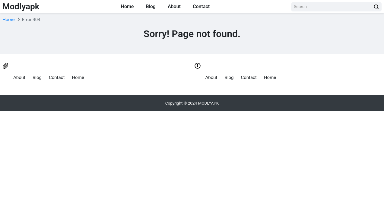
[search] (376, 6)
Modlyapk (21, 6)
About (174, 6)
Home (127, 6)
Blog (150, 6)
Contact (201, 6)
